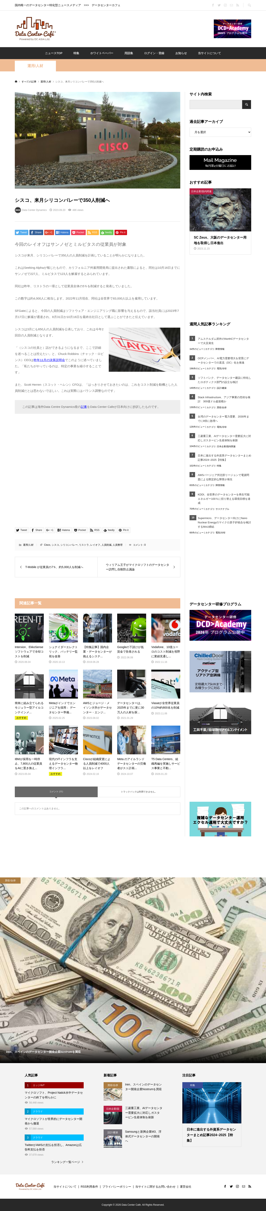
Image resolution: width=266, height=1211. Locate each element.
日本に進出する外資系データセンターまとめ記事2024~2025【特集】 (224, 457)
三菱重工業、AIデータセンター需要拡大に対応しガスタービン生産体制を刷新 (224, 438)
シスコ (55, 544)
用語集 (128, 53)
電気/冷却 (222, 368)
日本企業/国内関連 (226, 446)
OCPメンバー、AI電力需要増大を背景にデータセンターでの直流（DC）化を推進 (223, 360)
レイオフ (95, 544)
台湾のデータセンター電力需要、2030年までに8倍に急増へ (223, 418)
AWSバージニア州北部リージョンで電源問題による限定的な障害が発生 (223, 477)
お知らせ (181, 53)
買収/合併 (222, 407)
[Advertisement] (135, 28)
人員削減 (106, 544)
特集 (76, 53)
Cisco (47, 544)
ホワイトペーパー (101, 53)
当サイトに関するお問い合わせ (155, 1186)
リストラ (84, 544)
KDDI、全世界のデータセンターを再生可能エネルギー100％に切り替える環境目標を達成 (224, 499)
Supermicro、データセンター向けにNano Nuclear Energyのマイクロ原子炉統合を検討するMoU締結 (224, 522)
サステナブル (222, 509)
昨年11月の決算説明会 (49, 360)
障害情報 (219, 349)
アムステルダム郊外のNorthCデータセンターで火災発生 (223, 341)
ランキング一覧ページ (65, 1162)
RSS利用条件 (89, 1186)
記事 (84, 406)
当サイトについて (209, 53)
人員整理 (118, 544)
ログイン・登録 (154, 53)
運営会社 (185, 1186)
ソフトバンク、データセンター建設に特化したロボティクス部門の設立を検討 (224, 380)
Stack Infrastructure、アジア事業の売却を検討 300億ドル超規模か (224, 399)
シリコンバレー (69, 544)
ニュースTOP (53, 53)
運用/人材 (35, 66)
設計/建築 (222, 388)
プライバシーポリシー (116, 1186)
